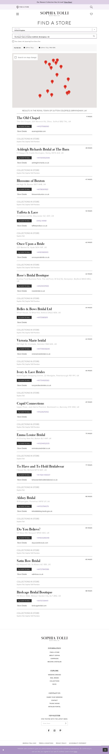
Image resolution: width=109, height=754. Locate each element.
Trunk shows (54, 703)
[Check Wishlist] (91, 13)
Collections (54, 681)
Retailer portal (54, 706)
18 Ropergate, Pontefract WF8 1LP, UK (33, 501)
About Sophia (54, 655)
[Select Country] (54, 29)
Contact (54, 700)
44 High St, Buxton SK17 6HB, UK (31, 184)
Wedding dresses (54, 675)
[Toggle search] (91, 7)
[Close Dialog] (3, 750)
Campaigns (55, 658)
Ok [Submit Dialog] (105, 750)
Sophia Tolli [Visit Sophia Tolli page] (21, 141)
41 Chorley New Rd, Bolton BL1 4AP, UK (34, 438)
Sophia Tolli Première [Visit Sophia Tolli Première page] (32, 141)
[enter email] (54, 723)
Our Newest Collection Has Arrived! (54, 2)
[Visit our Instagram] (54, 730)
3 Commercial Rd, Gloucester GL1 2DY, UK (35, 216)
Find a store (54, 652)
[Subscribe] (66, 723)
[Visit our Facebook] (48, 730)
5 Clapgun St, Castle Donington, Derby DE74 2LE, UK (40, 153)
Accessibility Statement (77, 743)
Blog (54, 684)
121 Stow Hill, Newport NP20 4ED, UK (33, 533)
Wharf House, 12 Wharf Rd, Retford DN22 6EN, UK (39, 312)
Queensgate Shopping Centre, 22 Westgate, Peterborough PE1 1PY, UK (48, 375)
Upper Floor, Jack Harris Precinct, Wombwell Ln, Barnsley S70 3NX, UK (48, 407)
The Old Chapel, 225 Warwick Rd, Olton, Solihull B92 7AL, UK (44, 121)
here (75, 751)
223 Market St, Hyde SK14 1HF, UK (32, 247)
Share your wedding (54, 697)
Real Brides (54, 678)
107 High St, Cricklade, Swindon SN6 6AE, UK (37, 344)
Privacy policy (61, 743)
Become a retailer (54, 662)
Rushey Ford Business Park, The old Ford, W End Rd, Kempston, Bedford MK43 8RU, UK (54, 280)
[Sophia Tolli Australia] (54, 14)
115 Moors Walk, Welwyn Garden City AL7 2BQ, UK (39, 596)
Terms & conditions (46, 743)
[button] (17, 13)
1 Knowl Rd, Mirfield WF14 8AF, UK (32, 470)
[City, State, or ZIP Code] (54, 36)
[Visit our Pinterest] (60, 730)
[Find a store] (23, 7)
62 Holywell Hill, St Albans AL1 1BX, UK (34, 564)
